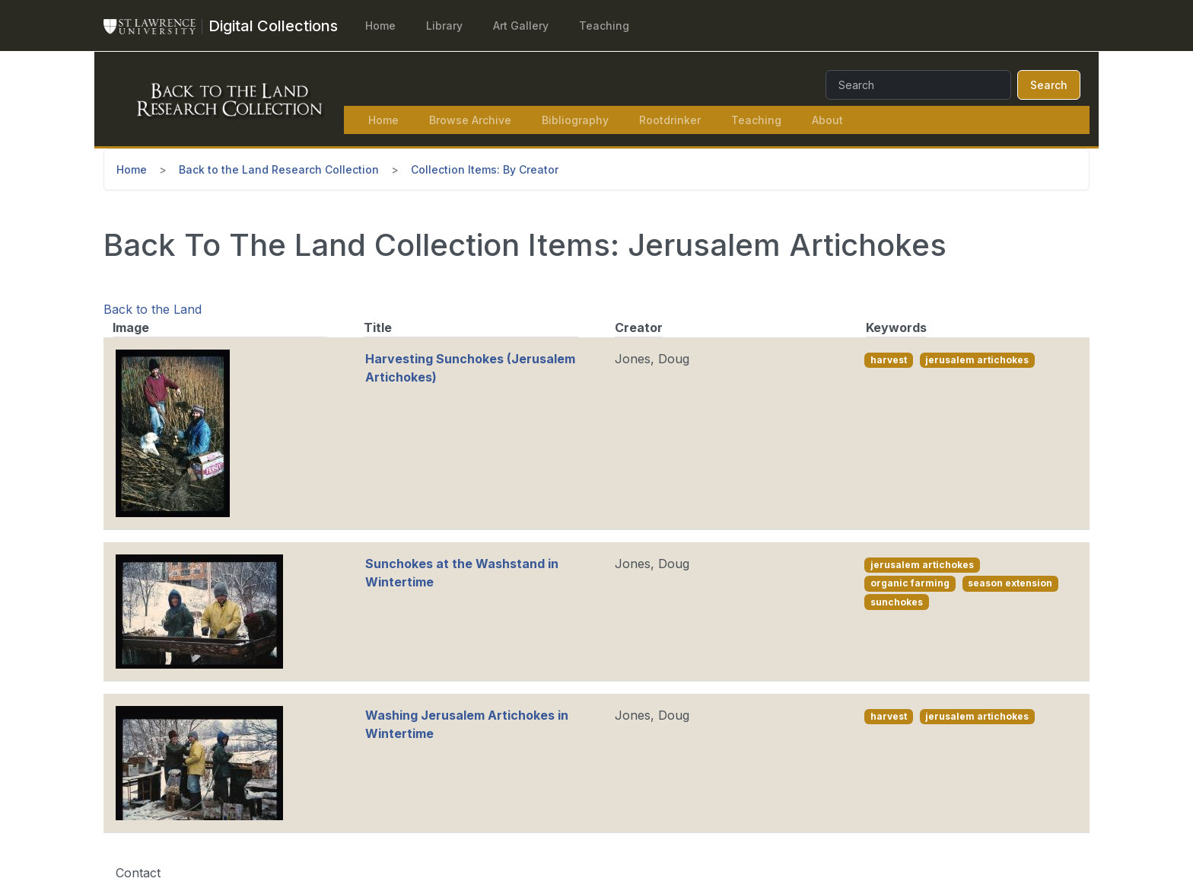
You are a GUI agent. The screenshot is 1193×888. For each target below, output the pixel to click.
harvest (888, 360)
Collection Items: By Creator (484, 169)
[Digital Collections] (273, 26)
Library (444, 25)
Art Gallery (521, 25)
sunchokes (896, 602)
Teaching (604, 25)
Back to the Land (152, 309)
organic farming (910, 583)
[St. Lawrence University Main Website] (155, 26)
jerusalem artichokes (977, 360)
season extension (1010, 583)
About (827, 119)
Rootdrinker (670, 119)
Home (380, 25)
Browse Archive (470, 119)
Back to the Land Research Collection (279, 169)
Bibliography (575, 119)
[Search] (918, 85)
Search (1048, 84)
